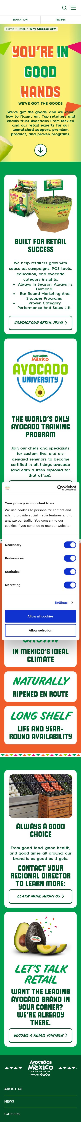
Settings (61, 602)
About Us (13, 1089)
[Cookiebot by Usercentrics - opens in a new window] (57, 488)
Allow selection (40, 630)
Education (20, 19)
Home (10, 29)
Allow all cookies (40, 616)
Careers (12, 1114)
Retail (21, 29)
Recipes (61, 19)
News (9, 1101)
